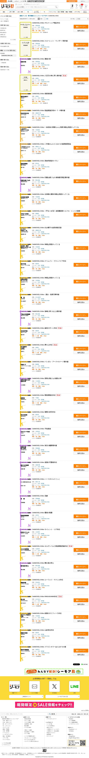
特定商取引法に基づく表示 (47, 747)
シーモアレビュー (6, 744)
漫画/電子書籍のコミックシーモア (10, 718)
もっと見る (13, 39)
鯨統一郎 (38, 481)
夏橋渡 (37, 213)
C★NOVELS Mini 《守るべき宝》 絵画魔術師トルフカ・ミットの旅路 (56, 211)
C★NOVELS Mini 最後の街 (41, 59)
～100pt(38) (3, 62)
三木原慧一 (38, 381)
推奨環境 (49, 734)
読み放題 (10, 1)
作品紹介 (71, 718)
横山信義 (38, 180)
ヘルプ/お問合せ (51, 725)
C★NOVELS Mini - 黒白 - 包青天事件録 (45, 294)
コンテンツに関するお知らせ (31, 741)
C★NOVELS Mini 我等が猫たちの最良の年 (46, 378)
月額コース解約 (28, 730)
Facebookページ (73, 729)
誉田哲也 (38, 61)
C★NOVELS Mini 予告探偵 (41, 429)
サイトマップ (50, 736)
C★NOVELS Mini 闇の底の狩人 (43, 563)
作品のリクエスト (51, 732)
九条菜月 (38, 548)
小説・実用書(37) (4, 21)
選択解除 (2, 53)
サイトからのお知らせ (29, 739)
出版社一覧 (80, 714)
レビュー (17, 1)
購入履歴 (26, 725)
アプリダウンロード (51, 718)
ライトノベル (52, 12)
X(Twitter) (71, 731)
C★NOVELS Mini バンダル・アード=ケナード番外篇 (50, 362)
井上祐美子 (38, 297)
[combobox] (41, 7)
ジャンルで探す (20, 7)
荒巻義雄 (38, 448)
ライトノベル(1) (4, 19)
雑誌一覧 (74, 714)
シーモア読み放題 (6, 743)
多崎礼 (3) (2, 34)
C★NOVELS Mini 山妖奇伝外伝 (43, 630)
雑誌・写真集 (69, 12)
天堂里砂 (38, 130)
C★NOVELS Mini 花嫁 (40, 496)
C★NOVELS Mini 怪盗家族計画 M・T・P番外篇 (48, 110)
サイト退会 (27, 733)
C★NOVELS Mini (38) (6, 55)
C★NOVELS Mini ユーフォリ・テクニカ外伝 (47, 580)
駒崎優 (37, 364)
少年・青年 (12, 12)
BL (28, 12)
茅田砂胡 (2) (3, 36)
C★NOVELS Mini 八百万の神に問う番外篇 (47, 76)
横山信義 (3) (3, 32)
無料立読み (81, 31)
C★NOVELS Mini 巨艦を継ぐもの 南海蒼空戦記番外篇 (51, 177)
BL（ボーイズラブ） (8, 724)
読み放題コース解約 (29, 731)
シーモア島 (23, 1)
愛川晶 (37, 163)
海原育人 (38, 649)
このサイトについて (57, 747)
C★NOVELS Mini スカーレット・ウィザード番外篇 (50, 41)
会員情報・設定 (28, 724)
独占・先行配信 (6, 736)
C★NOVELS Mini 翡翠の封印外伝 (43, 412)
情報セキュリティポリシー (35, 747)
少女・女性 (20, 12)
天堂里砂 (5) (3, 28)
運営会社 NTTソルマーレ (72, 747)
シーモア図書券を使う (29, 736)
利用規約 (18, 747)
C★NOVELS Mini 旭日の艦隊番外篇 (44, 445)
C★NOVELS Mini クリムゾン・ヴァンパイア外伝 (49, 261)
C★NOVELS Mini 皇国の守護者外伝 (44, 462)
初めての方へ (50, 727)
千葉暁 (37, 397)
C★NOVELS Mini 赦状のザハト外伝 (44, 328)
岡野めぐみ (38, 146)
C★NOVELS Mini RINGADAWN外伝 (45, 596)
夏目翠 (37, 263)
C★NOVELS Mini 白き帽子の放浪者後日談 (46, 228)
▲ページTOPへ (85, 710)
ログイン (83, 1)
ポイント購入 (27, 720)
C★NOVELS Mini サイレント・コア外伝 (46, 529)
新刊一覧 (86, 714)
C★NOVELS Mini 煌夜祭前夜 (42, 94)
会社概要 (14, 747)
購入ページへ (81, 27)
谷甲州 (37, 515)
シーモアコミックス (36, 12)
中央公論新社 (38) (4, 46)
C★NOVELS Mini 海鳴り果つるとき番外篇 (46, 311)
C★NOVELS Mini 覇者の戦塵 (42, 513)
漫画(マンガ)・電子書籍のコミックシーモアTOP (33, 15)
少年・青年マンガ (7, 720)
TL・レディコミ (7, 725)
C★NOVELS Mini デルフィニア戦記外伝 (46, 23)
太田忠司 (38, 431)
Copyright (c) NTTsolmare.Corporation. (44, 756)
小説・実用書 (60, 12)
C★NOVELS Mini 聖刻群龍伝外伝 (44, 395)
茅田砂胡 (38, 25)
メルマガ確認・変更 (29, 722)
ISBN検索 (64, 747)
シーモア (3, 1)
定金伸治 (38, 582)
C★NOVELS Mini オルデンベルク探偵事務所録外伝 (50, 546)
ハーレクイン (6, 732)
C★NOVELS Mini (45, 29)
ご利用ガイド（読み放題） (53, 731)
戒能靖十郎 (38, 113)
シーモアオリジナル (7, 734)
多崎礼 (37, 78)
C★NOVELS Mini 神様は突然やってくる (46, 244)
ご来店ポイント (26, 696)
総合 (4, 12)
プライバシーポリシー (25, 747)
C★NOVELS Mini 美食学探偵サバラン (45, 161)
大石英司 (38, 532)
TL (44, 12)
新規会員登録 (27, 718)
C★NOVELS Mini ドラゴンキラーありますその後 (49, 647)
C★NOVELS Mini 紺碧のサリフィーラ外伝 (46, 613)
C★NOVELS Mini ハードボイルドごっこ (46, 479)
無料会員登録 (72, 1)
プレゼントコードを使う (30, 738)
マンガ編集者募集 (73, 722)
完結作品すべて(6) (4, 69)
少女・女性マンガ (7, 722)
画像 (46, 18)
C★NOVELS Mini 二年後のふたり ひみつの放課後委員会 (51, 144)
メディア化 (77, 12)
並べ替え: (73, 18)
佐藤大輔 (38, 465)
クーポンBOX (27, 727)
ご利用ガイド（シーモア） (53, 729)
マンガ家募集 (72, 720)
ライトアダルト (85, 12)
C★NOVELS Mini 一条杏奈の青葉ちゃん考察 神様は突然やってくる (55, 127)
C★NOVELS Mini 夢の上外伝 (42, 345)
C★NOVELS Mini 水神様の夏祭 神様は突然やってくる (51, 194)
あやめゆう (38, 599)
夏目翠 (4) (2, 30)
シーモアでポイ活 (63, 696)
